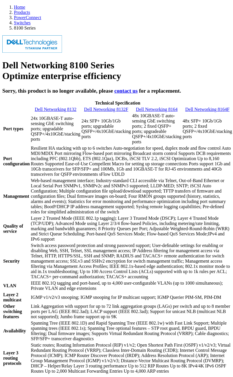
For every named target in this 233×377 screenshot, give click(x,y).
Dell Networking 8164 (157, 109)
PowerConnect (27, 17)
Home (19, 7)
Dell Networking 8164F (207, 109)
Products (22, 12)
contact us (126, 91)
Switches (22, 22)
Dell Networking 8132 (55, 109)
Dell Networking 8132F (106, 109)
